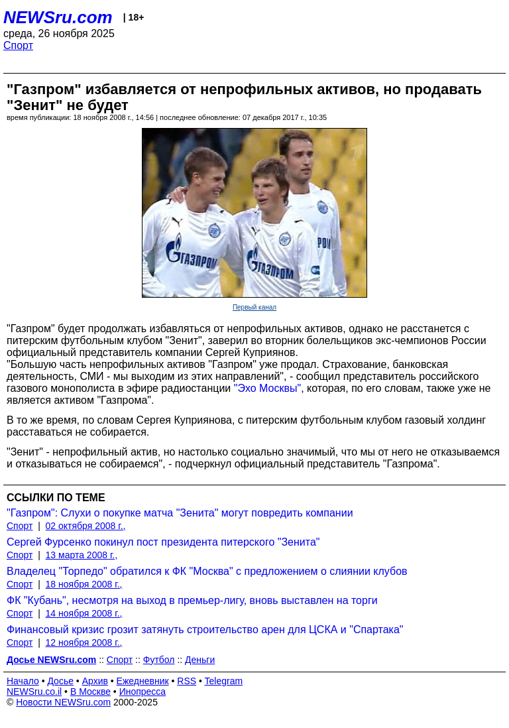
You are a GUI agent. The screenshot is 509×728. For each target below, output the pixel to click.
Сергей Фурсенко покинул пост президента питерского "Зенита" (163, 542)
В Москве (90, 691)
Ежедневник (143, 681)
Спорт (18, 45)
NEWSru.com (58, 17)
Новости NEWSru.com (63, 702)
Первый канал (254, 307)
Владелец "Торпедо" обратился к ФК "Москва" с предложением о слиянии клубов (207, 571)
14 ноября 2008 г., (84, 613)
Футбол (159, 659)
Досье (60, 681)
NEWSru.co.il (34, 691)
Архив (95, 681)
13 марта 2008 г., (82, 555)
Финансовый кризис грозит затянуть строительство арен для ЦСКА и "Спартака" (205, 629)
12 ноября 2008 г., (84, 642)
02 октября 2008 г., (86, 525)
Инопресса (142, 691)
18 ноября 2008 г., (84, 584)
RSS (186, 681)
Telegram (224, 681)
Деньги (200, 659)
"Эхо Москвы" (267, 388)
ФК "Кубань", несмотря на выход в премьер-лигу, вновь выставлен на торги (192, 600)
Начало (23, 681)
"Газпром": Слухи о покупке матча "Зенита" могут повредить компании (180, 512)
